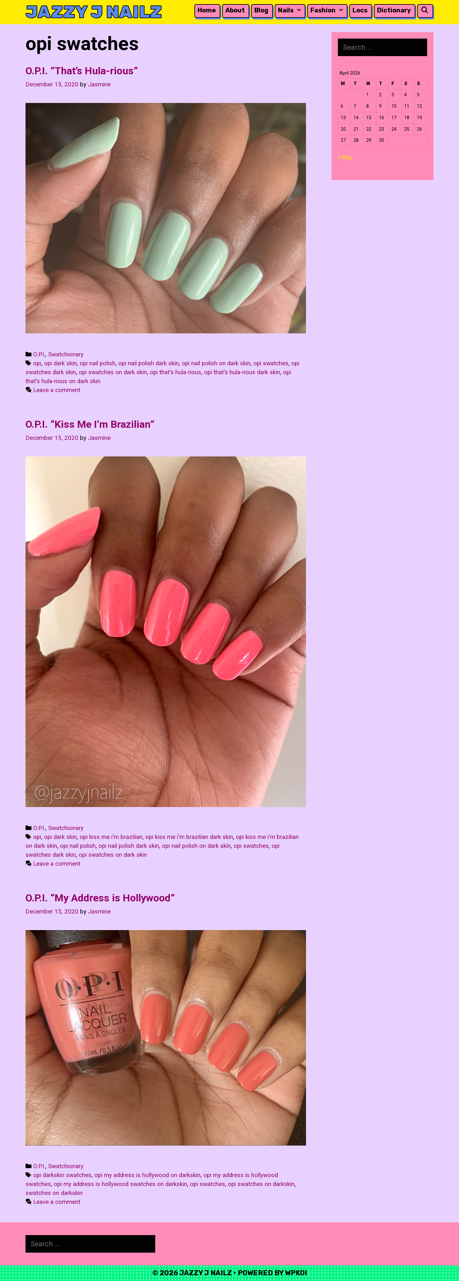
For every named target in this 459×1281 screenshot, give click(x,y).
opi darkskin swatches (62, 1175)
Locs (360, 10)
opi (37, 363)
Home (207, 10)
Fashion (328, 10)
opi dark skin (60, 363)
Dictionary (394, 10)
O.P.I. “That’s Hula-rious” (82, 71)
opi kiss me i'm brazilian (111, 837)
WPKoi (296, 1273)
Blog (261, 10)
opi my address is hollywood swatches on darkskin (120, 1184)
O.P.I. (39, 354)
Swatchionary (66, 354)
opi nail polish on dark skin (216, 363)
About (235, 10)
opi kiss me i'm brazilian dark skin (189, 837)
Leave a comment (56, 390)
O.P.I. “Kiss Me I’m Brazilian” (90, 424)
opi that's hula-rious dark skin (242, 372)
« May (345, 157)
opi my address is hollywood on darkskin (147, 1175)
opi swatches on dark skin (113, 372)
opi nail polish (97, 363)
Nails (291, 10)
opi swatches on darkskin (261, 1184)
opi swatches (270, 363)
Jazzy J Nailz (94, 12)
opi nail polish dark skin (148, 363)
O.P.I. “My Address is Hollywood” (100, 898)
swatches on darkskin (54, 1193)
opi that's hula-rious (175, 372)
